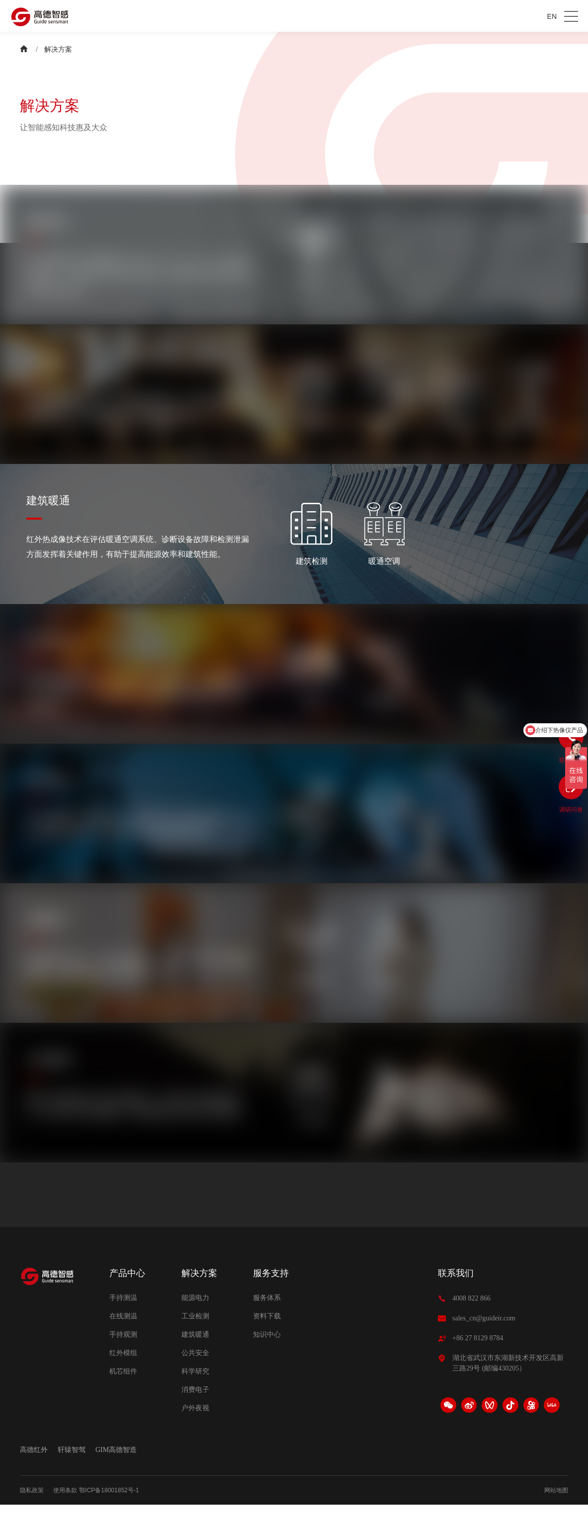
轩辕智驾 (71, 1473)
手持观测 (123, 1358)
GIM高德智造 (116, 1473)
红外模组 (123, 1376)
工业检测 (195, 1340)
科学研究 (195, 1395)
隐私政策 (32, 1514)
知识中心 (267, 1358)
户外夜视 (195, 1432)
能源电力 (195, 1321)
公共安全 (195, 1376)
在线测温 (123, 1340)
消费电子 (195, 1413)
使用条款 (65, 1514)
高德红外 (34, 1473)
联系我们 (456, 1297)
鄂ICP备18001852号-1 (109, 1514)
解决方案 (58, 49)
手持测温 (123, 1321)
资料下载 (267, 1340)
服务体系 (267, 1321)
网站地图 (556, 1514)
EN (552, 16)
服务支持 (271, 1297)
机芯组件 (123, 1395)
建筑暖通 (195, 1358)
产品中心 (127, 1297)
